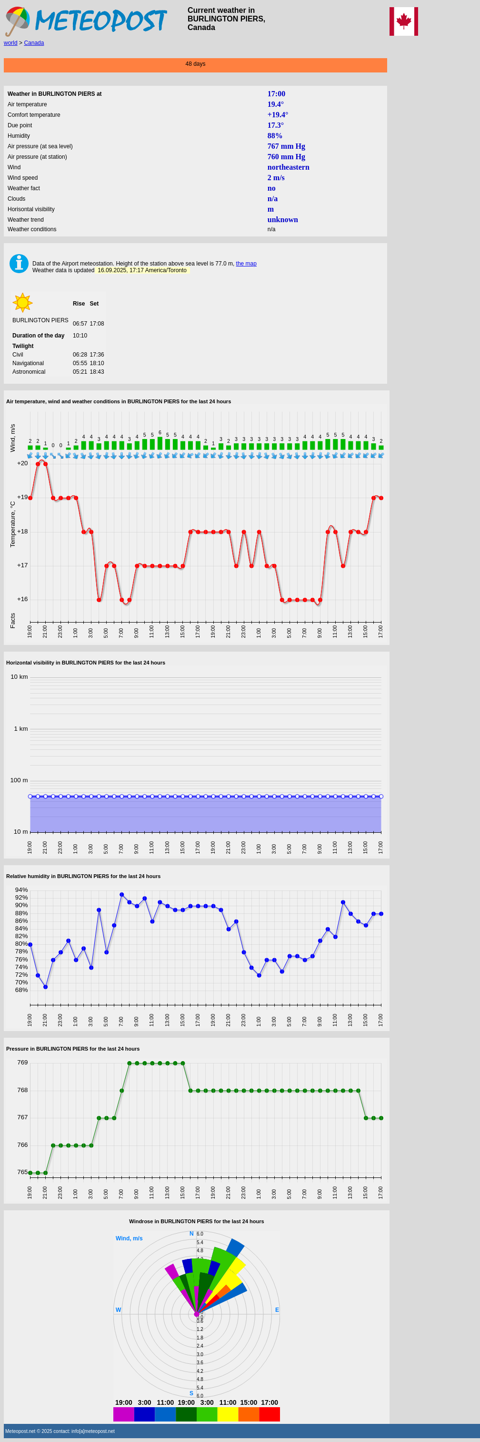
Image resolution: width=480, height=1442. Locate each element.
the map (246, 263)
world (11, 43)
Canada (34, 43)
